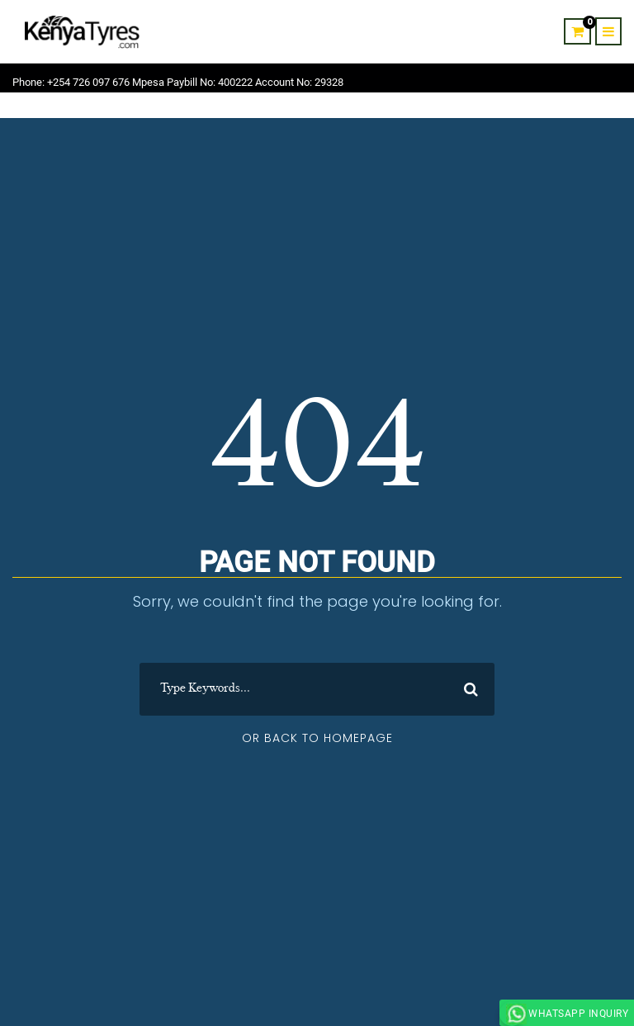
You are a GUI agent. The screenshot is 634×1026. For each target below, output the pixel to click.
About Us (463, 108)
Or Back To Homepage (317, 738)
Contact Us (528, 108)
